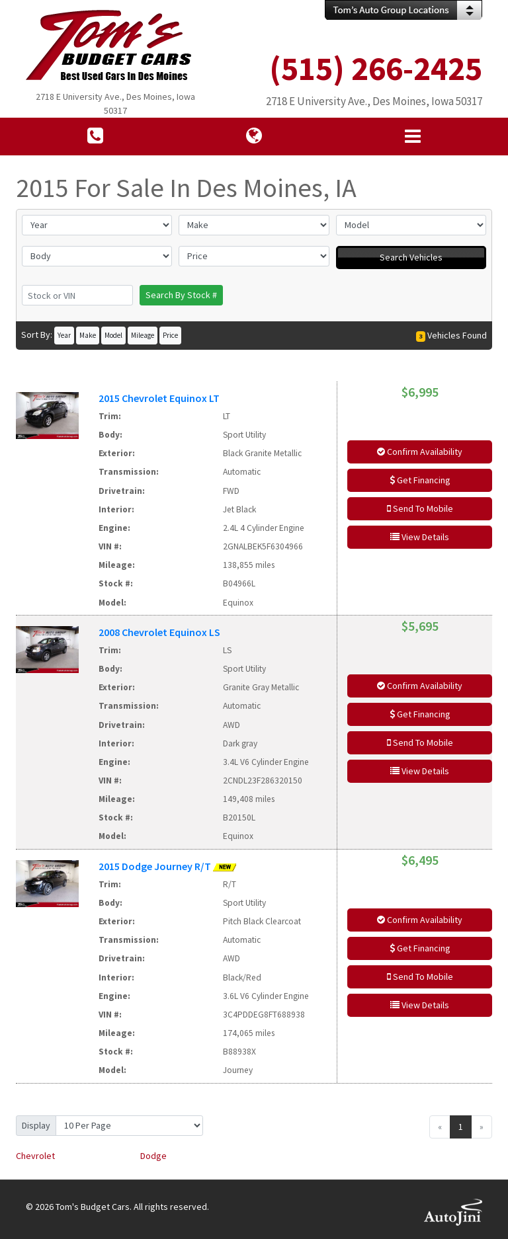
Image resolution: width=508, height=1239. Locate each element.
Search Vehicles (411, 257)
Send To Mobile (420, 508)
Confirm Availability (419, 452)
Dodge (153, 1156)
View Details (419, 537)
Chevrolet (35, 1156)
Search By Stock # (181, 295)
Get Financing (420, 480)
